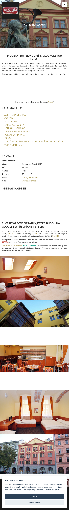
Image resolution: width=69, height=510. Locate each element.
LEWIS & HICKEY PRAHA (17, 131)
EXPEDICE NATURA (14, 124)
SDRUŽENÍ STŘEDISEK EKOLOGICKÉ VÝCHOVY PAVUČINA (33, 141)
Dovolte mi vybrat (52, 490)
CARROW (8, 118)
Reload (50, 102)
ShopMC (35, 233)
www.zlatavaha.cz (29, 181)
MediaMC (55, 236)
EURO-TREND (11, 121)
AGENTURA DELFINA (15, 114)
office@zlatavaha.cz (30, 177)
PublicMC (11, 233)
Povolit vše (34, 496)
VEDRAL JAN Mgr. (13, 144)
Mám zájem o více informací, (12, 246)
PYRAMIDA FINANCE (14, 134)
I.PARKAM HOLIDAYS (14, 128)
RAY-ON (8, 138)
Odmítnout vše (34, 503)
